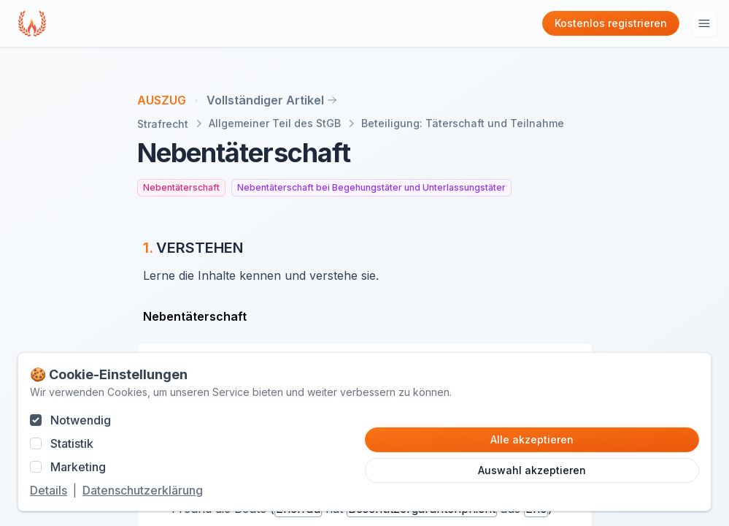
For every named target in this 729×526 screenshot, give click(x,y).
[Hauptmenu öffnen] (704, 23)
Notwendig (80, 420)
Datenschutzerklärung (142, 490)
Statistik (71, 443)
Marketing (78, 467)
